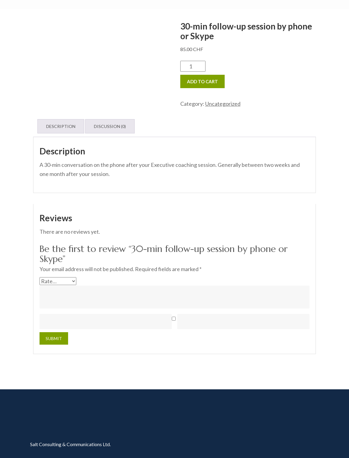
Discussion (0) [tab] (110, 126)
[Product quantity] (193, 66)
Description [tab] (60, 126)
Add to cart (202, 81)
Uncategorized (222, 103)
